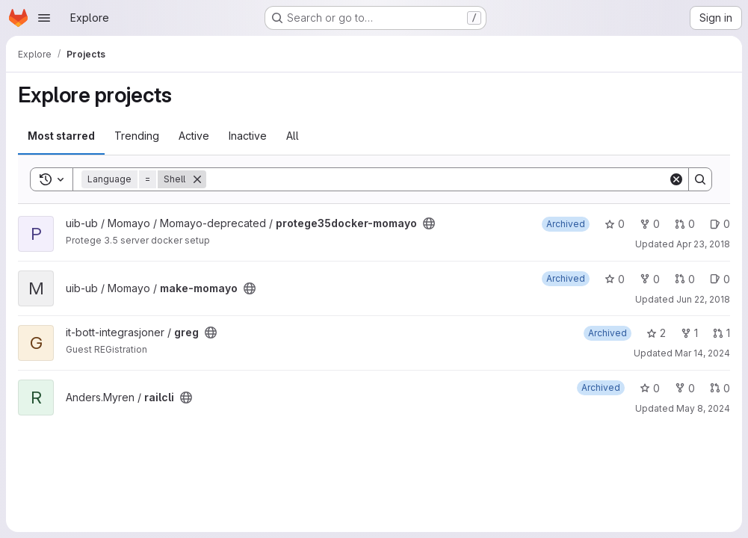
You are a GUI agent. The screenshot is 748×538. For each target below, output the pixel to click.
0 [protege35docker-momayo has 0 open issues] (720, 223)
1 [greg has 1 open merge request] (721, 333)
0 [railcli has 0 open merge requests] (720, 388)
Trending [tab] (136, 135)
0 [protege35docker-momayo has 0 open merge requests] (685, 223)
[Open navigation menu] (44, 18)
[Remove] (197, 179)
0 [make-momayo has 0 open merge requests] (685, 279)
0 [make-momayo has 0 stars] (615, 279)
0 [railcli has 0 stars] (650, 388)
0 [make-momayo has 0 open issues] (720, 279)
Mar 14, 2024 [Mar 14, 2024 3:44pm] (702, 353)
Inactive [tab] (248, 135)
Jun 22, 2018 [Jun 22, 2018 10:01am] (703, 299)
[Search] (437, 179)
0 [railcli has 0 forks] (685, 388)
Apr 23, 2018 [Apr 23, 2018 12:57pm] (703, 244)
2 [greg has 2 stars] (656, 333)
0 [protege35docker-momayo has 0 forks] (650, 223)
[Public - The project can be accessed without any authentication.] (429, 223)
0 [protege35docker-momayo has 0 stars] (615, 223)
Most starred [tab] (61, 135)
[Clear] (676, 179)
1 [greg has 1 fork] (689, 333)
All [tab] (292, 135)
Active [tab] (194, 135)
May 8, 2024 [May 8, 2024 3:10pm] (703, 408)
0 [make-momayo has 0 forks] (650, 279)
